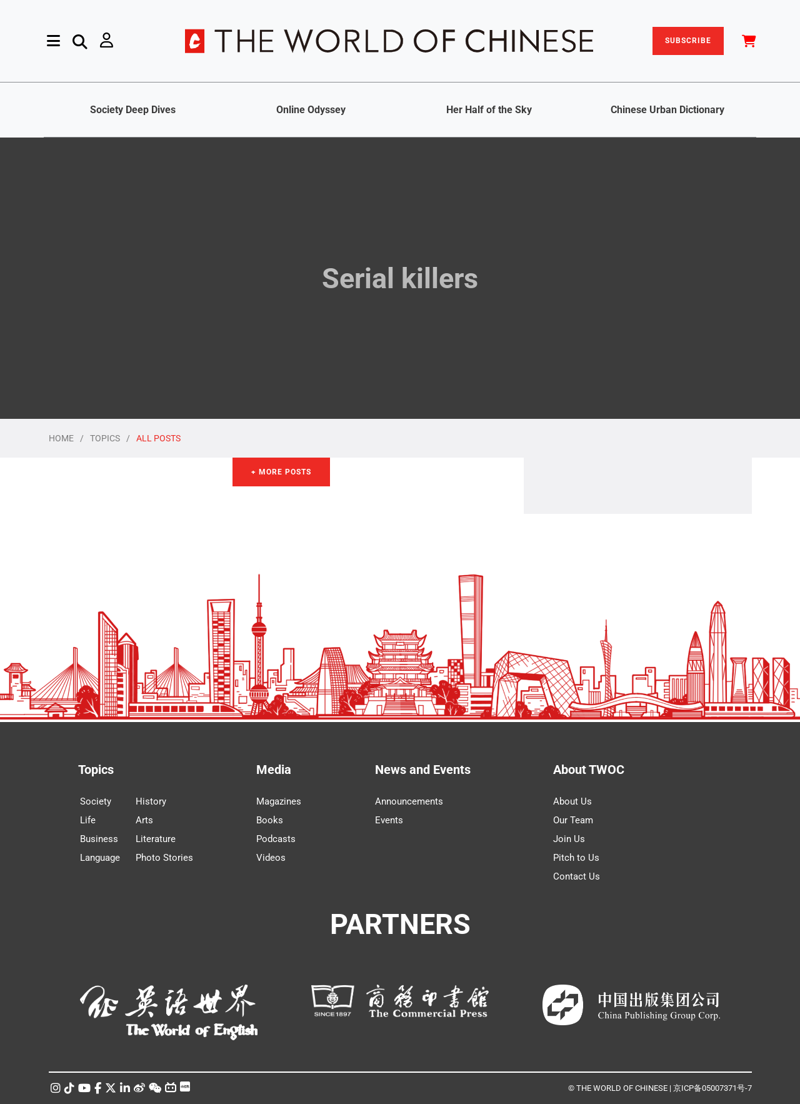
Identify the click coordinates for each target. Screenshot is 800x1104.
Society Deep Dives (133, 110)
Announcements (409, 801)
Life (88, 820)
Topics (96, 769)
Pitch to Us (576, 857)
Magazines (278, 801)
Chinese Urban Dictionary (667, 110)
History (151, 801)
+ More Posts (281, 472)
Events (389, 820)
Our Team (573, 820)
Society (95, 801)
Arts (144, 820)
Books (269, 820)
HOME (61, 438)
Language (100, 857)
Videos (271, 857)
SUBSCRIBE (688, 40)
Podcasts (276, 839)
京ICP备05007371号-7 (712, 1088)
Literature (156, 839)
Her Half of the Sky (489, 110)
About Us (572, 801)
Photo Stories (164, 857)
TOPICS (105, 438)
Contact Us (576, 876)
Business (99, 839)
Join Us (569, 839)
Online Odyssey (311, 110)
